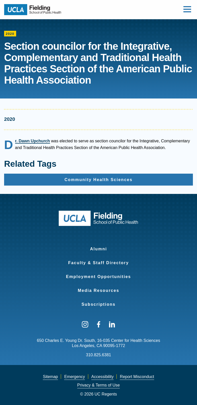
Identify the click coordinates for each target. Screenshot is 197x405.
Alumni (98, 249)
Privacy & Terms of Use (98, 385)
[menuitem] (98, 246)
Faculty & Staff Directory (98, 263)
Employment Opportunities (98, 276)
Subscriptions (99, 304)
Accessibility (102, 376)
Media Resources (98, 290)
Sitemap (50, 376)
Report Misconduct (137, 376)
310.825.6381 (98, 355)
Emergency (74, 376)
